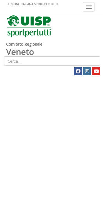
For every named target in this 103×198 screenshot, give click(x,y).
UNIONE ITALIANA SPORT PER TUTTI (33, 4)
